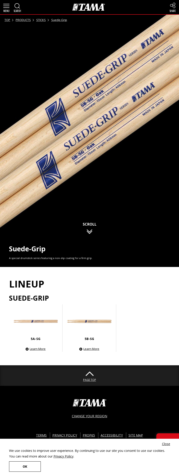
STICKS (41, 20)
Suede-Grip (59, 20)
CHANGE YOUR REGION (89, 416)
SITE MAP (135, 435)
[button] (6, 7)
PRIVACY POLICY (64, 435)
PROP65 (89, 435)
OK (25, 466)
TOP (7, 20)
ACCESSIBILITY (112, 435)
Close (166, 444)
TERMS (41, 435)
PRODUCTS (23, 20)
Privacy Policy (63, 456)
